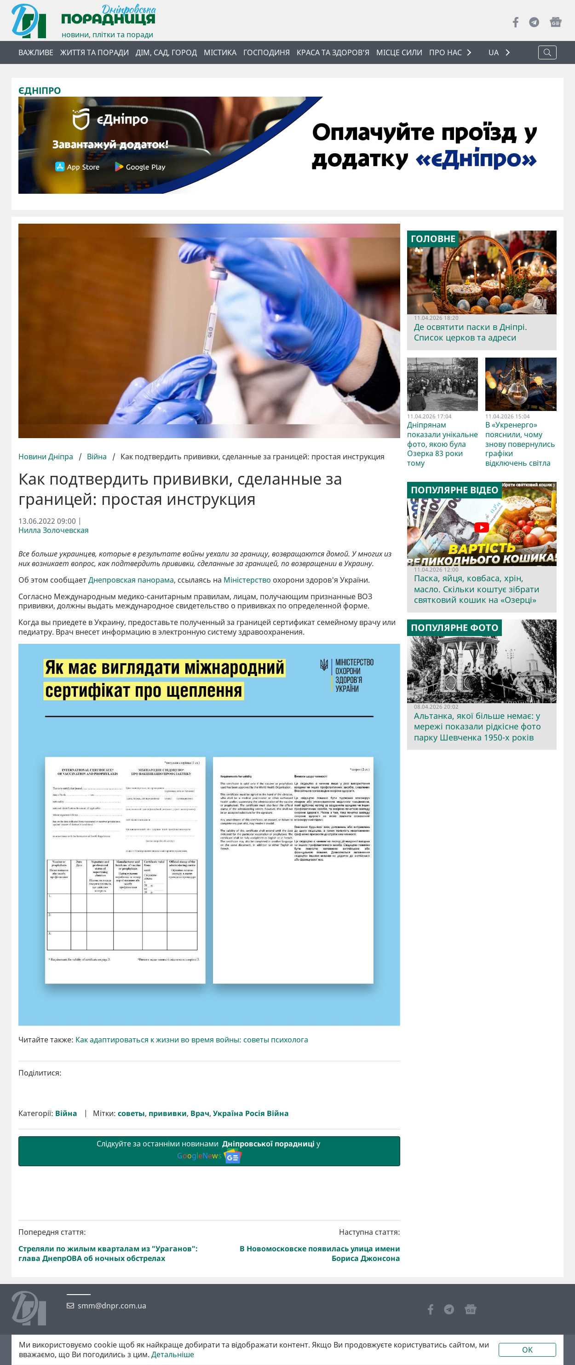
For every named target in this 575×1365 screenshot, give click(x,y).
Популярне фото (455, 628)
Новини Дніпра (46, 456)
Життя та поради (94, 52)
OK (527, 1350)
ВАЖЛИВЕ (35, 52)
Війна (97, 456)
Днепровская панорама (131, 580)
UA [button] (494, 53)
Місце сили (399, 52)
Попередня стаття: (112, 1245)
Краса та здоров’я (333, 52)
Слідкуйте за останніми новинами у (209, 1151)
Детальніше (172, 1354)
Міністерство (247, 580)
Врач (199, 1113)
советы (131, 1113)
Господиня (266, 52)
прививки (168, 1113)
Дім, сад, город (166, 52)
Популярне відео (455, 490)
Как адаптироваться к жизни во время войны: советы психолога (191, 1040)
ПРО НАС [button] (445, 52)
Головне (433, 239)
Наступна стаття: (307, 1245)
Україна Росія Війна (251, 1113)
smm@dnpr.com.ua (112, 1306)
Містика (220, 52)
